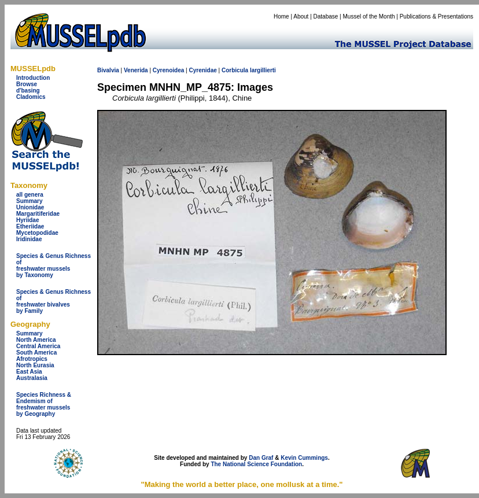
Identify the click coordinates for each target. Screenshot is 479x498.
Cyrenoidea (168, 70)
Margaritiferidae (38, 214)
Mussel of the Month (369, 16)
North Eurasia (35, 365)
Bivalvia (108, 70)
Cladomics (31, 97)
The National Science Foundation (256, 464)
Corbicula (235, 70)
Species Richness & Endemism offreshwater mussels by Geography (43, 404)
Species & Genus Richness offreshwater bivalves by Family (53, 301)
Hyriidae (27, 220)
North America (36, 340)
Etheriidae (30, 226)
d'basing (28, 90)
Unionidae (30, 207)
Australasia (31, 378)
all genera (29, 194)
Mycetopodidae (37, 233)
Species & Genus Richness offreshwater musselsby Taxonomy (53, 265)
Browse (26, 84)
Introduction (33, 78)
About (300, 16)
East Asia (29, 371)
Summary (29, 201)
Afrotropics (31, 359)
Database (326, 16)
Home (281, 16)
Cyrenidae (202, 70)
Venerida (136, 70)
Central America (38, 346)
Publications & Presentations (436, 16)
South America (36, 352)
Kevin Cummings (304, 458)
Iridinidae (29, 239)
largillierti (263, 70)
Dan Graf (261, 458)
